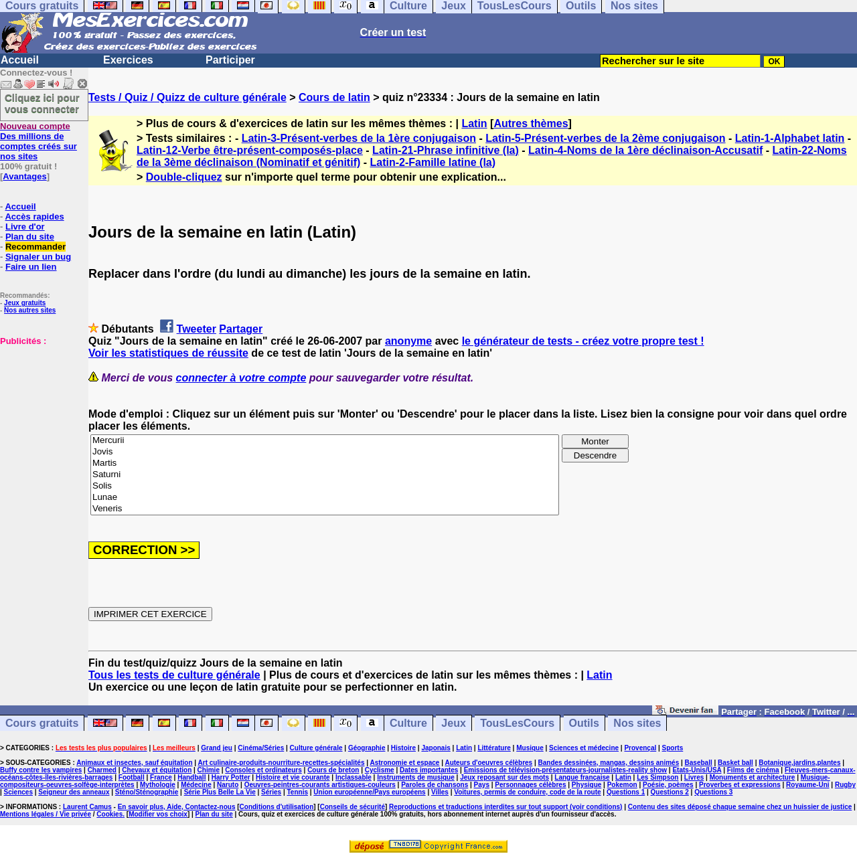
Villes (440, 792)
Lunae (324, 497)
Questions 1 (626, 792)
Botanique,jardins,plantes (799, 762)
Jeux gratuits (25, 303)
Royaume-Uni (807, 784)
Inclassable (353, 777)
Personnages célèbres (530, 784)
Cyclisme (379, 770)
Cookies (109, 814)
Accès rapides (34, 216)
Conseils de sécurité (352, 806)
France (161, 777)
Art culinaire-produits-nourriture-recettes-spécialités (281, 762)
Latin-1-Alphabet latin (790, 138)
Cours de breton (333, 770)
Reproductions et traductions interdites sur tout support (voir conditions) (505, 806)
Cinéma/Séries (261, 748)
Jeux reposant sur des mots (504, 777)
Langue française (581, 777)
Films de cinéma (753, 770)
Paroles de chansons (434, 784)
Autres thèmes (530, 123)
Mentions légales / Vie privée (45, 814)
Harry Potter (231, 777)
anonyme (408, 341)
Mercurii (324, 440)
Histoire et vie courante (293, 777)
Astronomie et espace (404, 762)
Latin (474, 123)
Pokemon (622, 784)
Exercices (128, 60)
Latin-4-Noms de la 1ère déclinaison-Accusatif (645, 150)
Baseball (698, 762)
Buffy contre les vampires (41, 770)
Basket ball (735, 762)
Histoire (403, 748)
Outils (584, 723)
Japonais (435, 748)
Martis (324, 463)
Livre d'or (25, 227)
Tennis (297, 792)
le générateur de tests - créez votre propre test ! (583, 341)
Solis (324, 486)
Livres (694, 777)
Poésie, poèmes (668, 784)
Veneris (324, 509)
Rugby (845, 784)
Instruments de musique (416, 777)
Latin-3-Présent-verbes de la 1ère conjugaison (359, 138)
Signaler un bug (38, 257)
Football (132, 777)
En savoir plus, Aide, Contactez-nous (177, 806)
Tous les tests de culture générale (174, 675)
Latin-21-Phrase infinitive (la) (445, 150)
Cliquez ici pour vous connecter (42, 103)
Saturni (324, 475)
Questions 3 (713, 792)
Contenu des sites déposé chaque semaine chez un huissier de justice (740, 806)
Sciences (18, 792)
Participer (230, 60)
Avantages (24, 176)
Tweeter (196, 329)
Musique (530, 748)
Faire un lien (31, 267)
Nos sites (637, 723)
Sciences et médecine (584, 748)
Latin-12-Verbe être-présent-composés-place (250, 150)
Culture (408, 723)
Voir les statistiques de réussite (168, 353)
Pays (481, 784)
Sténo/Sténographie (146, 792)
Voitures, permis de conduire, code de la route (527, 792)
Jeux (453, 723)
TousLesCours (517, 723)
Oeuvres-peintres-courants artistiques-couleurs (320, 784)
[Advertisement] (40, 413)
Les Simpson (657, 777)
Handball (191, 777)
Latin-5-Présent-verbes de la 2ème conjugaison (605, 138)
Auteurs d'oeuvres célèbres (488, 762)
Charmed (102, 770)
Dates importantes (429, 770)
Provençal (640, 748)
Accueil (20, 60)
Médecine (196, 784)
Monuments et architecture (752, 777)
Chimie (209, 770)
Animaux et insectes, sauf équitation (134, 762)
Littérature (493, 748)
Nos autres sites (30, 310)
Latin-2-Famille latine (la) (433, 162)
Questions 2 (670, 792)
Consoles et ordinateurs (263, 770)
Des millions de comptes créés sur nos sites (38, 141)
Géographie (367, 748)
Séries (271, 792)
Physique (586, 784)
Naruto (227, 784)
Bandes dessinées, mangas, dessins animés (609, 762)
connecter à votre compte (241, 377)
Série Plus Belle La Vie (220, 792)
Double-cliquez (184, 177)
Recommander (35, 247)
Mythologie (157, 784)
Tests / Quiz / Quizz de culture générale (187, 97)
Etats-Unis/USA (696, 770)
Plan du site (29, 237)
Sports (673, 748)
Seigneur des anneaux (73, 792)
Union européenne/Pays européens (369, 792)
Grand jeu (216, 748)
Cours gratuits (41, 723)
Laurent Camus (87, 806)
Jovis (324, 452)
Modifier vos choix (158, 814)
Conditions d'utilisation (277, 806)
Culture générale (316, 748)
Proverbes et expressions (740, 784)
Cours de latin (334, 97)
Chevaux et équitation (156, 770)
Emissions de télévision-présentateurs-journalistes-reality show (565, 770)
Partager (240, 329)
